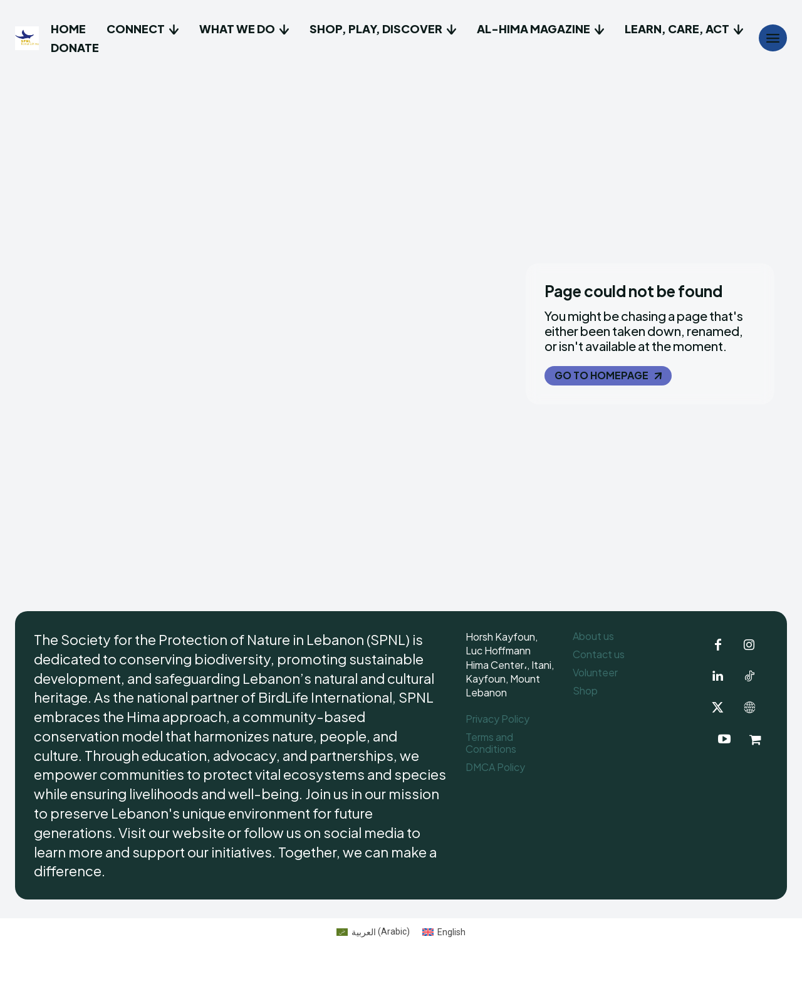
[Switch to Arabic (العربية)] (373, 959)
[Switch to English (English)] (444, 959)
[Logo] (28, 38)
